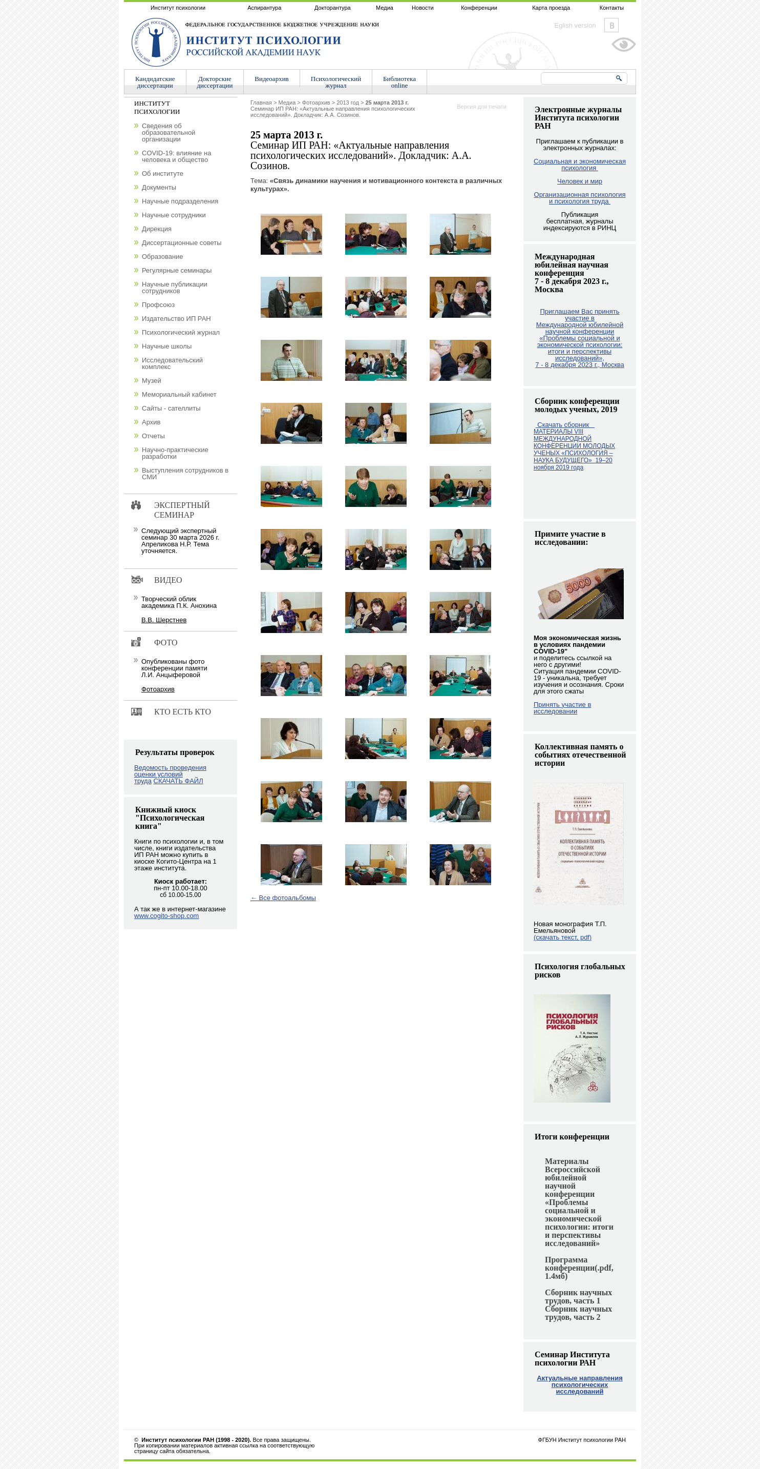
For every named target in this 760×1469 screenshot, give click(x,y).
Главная (261, 102)
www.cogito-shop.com (166, 916)
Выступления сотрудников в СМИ (185, 473)
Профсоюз (158, 305)
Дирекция (157, 229)
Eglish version (575, 25)
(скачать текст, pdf (563, 937)
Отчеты (153, 436)
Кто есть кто (182, 711)
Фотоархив (316, 102)
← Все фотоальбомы (283, 898)
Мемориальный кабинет (179, 394)
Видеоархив (271, 79)
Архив (151, 422)
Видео (168, 580)
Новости (423, 8)
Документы (159, 187)
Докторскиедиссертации (215, 82)
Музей (151, 380)
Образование (162, 256)
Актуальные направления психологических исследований (580, 1384)
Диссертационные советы (182, 243)
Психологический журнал (181, 332)
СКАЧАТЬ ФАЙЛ (178, 781)
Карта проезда (551, 8)
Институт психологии (178, 8)
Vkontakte (611, 25)
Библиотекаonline (399, 82)
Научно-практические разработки (175, 453)
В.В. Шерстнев (163, 620)
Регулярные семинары (177, 270)
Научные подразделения (180, 201)
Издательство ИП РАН (176, 318)
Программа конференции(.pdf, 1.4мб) (579, 1267)
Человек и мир (579, 181)
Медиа (384, 8)
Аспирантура (264, 8)
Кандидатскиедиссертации (155, 82)
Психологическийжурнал (336, 82)
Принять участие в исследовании (562, 708)
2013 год (347, 102)
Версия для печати (481, 107)
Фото (166, 642)
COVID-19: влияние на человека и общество (176, 156)
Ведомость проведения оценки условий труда (170, 774)
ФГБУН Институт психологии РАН (582, 1440)
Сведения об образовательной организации (168, 132)
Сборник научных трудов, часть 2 (578, 1312)
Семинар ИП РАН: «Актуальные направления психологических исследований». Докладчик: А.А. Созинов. (332, 108)
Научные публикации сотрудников (174, 287)
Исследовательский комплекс (172, 363)
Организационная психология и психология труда (580, 198)
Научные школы (167, 346)
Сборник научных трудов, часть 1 (578, 1296)
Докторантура (332, 8)
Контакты (612, 8)
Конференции (479, 8)
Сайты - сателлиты (171, 408)
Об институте (162, 173)
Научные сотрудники (174, 215)
